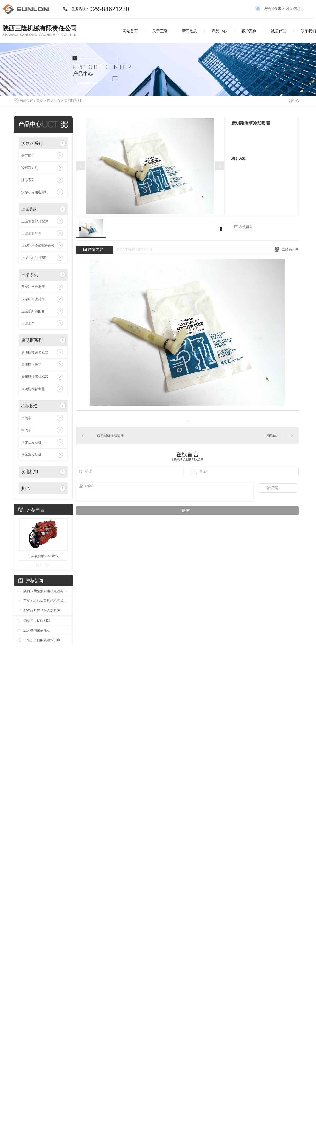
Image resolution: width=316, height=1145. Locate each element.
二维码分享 (290, 249)
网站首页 (130, 31)
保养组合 (28, 155)
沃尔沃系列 (32, 143)
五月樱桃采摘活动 (36, 630)
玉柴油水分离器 (33, 287)
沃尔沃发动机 (31, 442)
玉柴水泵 (28, 323)
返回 (294, 101)
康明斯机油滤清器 (110, 436)
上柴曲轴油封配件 (34, 258)
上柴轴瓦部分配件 (34, 221)
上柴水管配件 (31, 233)
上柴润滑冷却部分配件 (38, 245)
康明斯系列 (72, 101)
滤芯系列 (28, 180)
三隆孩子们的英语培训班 (41, 640)
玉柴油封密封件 (33, 299)
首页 (39, 101)
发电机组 (29, 471)
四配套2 (272, 436)
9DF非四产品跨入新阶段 (41, 611)
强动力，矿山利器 (36, 620)
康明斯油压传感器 (34, 377)
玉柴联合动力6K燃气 (43, 556)
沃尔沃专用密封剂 (34, 192)
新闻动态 (189, 31)
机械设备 (29, 406)
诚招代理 (278, 31)
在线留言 (243, 227)
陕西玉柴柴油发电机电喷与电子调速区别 (45, 591)
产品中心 (219, 31)
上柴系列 (29, 209)
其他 (25, 488)
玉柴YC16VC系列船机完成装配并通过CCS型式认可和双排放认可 (45, 601)
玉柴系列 (29, 274)
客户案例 (249, 31)
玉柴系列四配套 (33, 311)
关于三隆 (160, 31)
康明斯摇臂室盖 (33, 389)
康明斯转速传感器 (34, 352)
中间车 (26, 418)
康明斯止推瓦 (31, 364)
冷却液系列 (29, 168)
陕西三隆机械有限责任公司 (39, 28)
